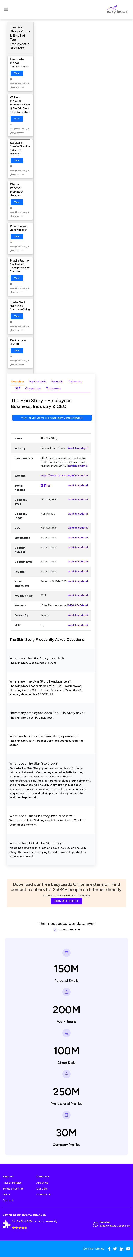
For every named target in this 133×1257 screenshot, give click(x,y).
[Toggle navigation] (6, 9)
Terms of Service (13, 1188)
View (17, 73)
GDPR (6, 1194)
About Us (42, 1182)
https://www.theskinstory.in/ (58, 475)
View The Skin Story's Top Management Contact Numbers (52, 418)
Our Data (42, 1188)
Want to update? (78, 448)
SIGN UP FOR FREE (66, 901)
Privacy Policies (12, 1182)
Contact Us (43, 1194)
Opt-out (8, 1200)
